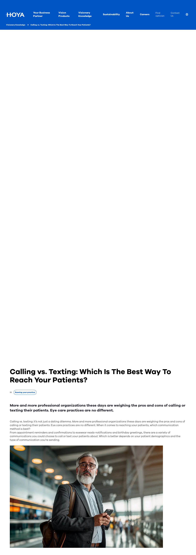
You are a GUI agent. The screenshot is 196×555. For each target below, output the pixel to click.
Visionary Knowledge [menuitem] (84, 14)
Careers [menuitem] (144, 14)
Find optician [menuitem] (159, 14)
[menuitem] (189, 14)
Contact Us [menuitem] (175, 14)
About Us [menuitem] (129, 14)
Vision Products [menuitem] (63, 14)
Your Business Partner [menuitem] (41, 14)
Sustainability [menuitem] (111, 14)
